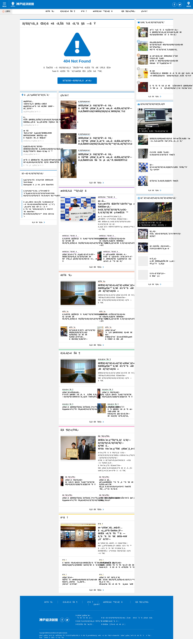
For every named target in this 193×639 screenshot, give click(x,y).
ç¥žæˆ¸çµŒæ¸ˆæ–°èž (22, 4)
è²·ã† (84, 11)
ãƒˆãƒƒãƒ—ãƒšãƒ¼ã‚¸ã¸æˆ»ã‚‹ (77, 80)
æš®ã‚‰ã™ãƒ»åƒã (104, 11)
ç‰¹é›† (144, 11)
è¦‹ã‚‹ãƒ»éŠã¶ (67, 11)
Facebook (174, 4)
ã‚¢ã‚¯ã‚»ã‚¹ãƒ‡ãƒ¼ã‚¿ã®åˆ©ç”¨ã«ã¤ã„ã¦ (94, 621)
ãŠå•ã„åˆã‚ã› (111, 621)
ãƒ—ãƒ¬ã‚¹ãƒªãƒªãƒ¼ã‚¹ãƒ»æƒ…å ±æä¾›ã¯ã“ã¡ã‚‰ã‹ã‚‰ (127, 618)
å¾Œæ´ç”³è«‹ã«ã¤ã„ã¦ (114, 624)
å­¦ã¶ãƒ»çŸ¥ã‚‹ (128, 11)
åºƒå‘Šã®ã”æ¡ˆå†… (85, 624)
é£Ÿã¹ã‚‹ (50, 11)
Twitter (180, 4)
